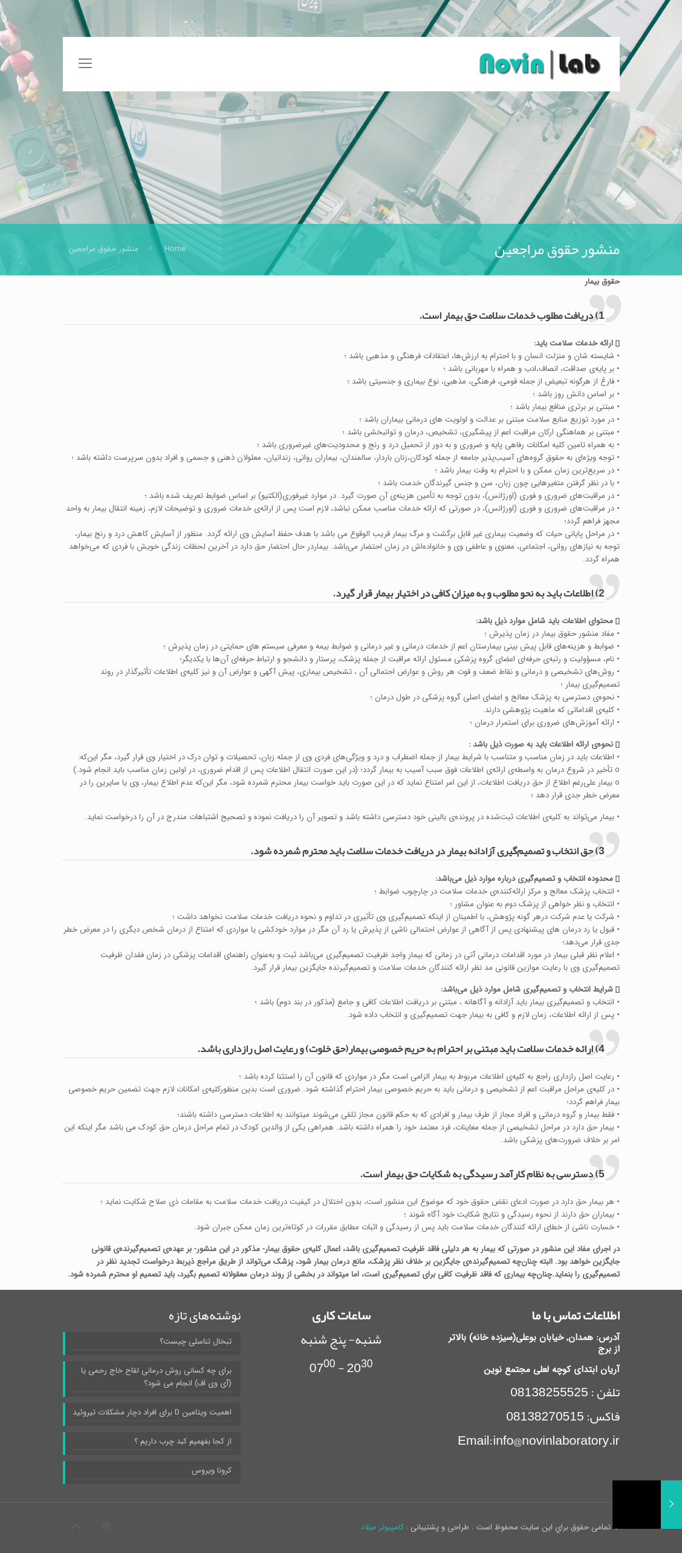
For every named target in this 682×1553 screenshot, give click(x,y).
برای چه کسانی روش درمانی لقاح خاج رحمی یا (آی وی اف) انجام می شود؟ (156, 1377)
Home (175, 249)
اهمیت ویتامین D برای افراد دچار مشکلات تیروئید (152, 1412)
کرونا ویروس (212, 1470)
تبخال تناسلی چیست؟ (196, 1341)
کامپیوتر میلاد (382, 1527)
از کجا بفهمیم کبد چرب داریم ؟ (183, 1441)
